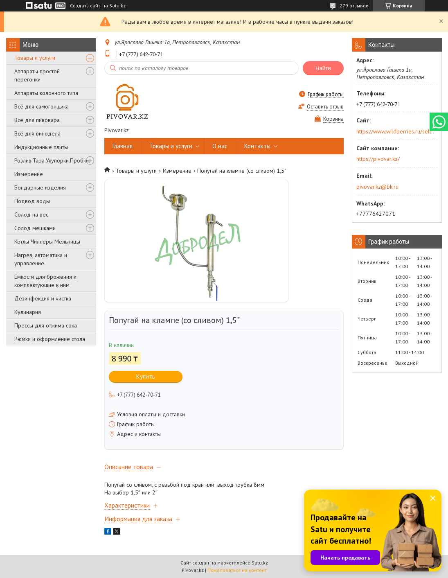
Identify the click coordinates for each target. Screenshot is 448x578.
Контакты (257, 146)
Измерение (28, 174)
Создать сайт (85, 6)
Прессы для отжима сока (45, 325)
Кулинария (27, 312)
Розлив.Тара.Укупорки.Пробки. (52, 160)
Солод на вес (31, 214)
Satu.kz (260, 563)
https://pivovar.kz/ (378, 159)
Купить (145, 376)
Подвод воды (32, 201)
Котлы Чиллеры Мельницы (47, 241)
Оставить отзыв (325, 106)
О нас (219, 146)
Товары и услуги (34, 57)
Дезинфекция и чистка (42, 298)
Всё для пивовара (37, 120)
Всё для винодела (37, 133)
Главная (123, 146)
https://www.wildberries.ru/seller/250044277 (396, 131)
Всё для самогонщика (41, 106)
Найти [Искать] (323, 68)
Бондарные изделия (40, 187)
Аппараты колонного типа (46, 93)
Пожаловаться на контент (237, 570)
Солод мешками (35, 228)
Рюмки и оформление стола (49, 339)
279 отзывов (354, 5)
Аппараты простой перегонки (37, 75)
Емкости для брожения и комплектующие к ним (45, 281)
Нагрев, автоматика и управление (40, 259)
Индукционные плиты (41, 147)
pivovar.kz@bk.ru (377, 186)
